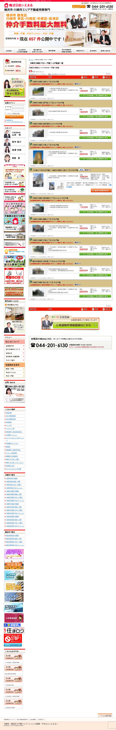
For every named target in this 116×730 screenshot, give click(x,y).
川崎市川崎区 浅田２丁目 (42, 82)
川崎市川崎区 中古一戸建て (14, 497)
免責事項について (9, 719)
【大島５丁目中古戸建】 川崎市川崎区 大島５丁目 (52, 170)
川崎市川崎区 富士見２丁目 (43, 282)
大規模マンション (11, 435)
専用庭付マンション (12, 443)
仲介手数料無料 (11, 416)
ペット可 (9, 425)
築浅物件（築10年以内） (13, 450)
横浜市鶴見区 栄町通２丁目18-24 (45, 261)
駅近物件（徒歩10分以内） (14, 432)
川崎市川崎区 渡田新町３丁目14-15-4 (47, 198)
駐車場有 (9, 422)
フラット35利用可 (11, 453)
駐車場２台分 (10, 466)
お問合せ (40, 719)
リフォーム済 (10, 428)
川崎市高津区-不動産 (12, 516)
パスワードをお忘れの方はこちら (14, 121)
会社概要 (33, 719)
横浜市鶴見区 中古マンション (15, 545)
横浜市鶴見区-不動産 (12, 535)
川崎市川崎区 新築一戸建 (13, 494)
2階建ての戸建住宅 (12, 456)
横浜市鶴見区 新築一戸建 (13, 538)
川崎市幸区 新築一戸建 (13, 481)
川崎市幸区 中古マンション (14, 488)
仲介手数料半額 (11, 419)
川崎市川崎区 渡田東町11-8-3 (44, 124)
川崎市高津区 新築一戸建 (13, 520)
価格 (84, 77)
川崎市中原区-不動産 (12, 504)
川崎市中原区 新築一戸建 (13, 507)
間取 (95, 77)
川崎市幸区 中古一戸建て (13, 485)
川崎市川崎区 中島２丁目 (42, 145)
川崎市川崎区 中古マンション (15, 500)
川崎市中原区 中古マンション (15, 513)
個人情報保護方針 (22, 719)
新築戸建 (9, 413)
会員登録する (9, 120)
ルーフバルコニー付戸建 (13, 469)
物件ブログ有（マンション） (15, 462)
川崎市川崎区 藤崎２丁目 (42, 219)
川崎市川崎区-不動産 (12, 491)
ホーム (31, 60)
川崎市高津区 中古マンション (15, 526)
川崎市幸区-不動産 (12, 478)
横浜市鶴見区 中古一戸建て (14, 542)
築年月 (106, 77)
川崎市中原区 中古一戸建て (14, 510)
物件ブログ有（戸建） (13, 459)
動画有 (8, 447)
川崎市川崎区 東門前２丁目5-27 (45, 103)
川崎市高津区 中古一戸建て (14, 523)
